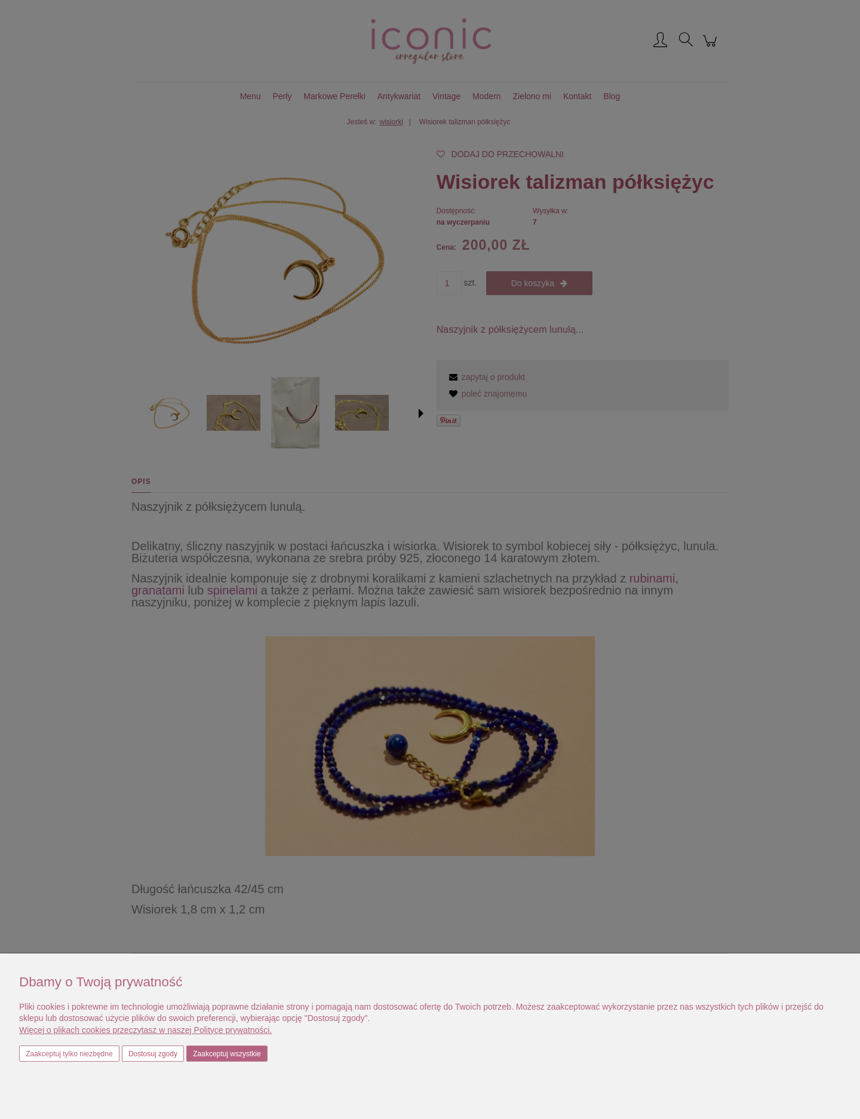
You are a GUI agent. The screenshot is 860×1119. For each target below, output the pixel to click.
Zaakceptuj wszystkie (226, 1054)
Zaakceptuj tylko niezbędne (69, 1054)
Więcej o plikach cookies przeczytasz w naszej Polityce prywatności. (145, 1030)
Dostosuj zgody (152, 1054)
